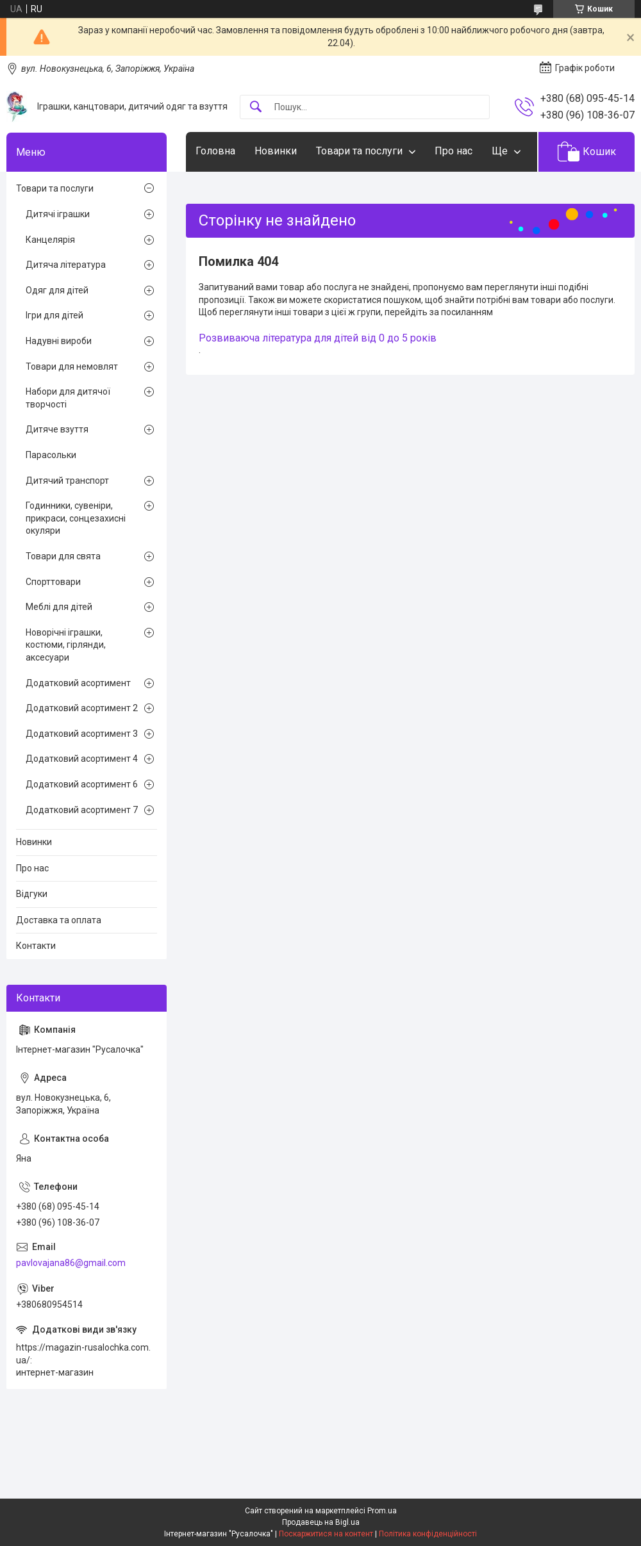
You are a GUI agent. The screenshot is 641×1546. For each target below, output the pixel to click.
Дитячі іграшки (58, 214)
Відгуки (31, 894)
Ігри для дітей (54, 315)
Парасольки (51, 455)
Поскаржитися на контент (326, 1533)
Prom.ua (382, 1510)
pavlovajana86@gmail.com (71, 1263)
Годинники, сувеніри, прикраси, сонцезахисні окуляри (76, 518)
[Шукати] (256, 107)
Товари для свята (63, 556)
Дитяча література (66, 264)
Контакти (36, 946)
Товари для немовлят (72, 366)
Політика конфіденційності (428, 1533)
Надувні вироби (59, 341)
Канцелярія (50, 239)
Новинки (275, 151)
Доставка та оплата (58, 920)
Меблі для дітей (59, 607)
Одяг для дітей (57, 290)
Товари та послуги (359, 151)
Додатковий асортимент (78, 683)
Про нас (453, 151)
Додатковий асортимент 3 (82, 733)
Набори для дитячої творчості (68, 397)
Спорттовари (53, 582)
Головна (215, 151)
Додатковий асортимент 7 (82, 810)
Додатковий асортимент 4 (82, 758)
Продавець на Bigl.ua (321, 1522)
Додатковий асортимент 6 (82, 784)
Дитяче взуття (57, 429)
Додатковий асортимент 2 (82, 708)
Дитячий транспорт (67, 480)
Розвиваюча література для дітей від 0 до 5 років (318, 338)
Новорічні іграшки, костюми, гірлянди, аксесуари (66, 644)
